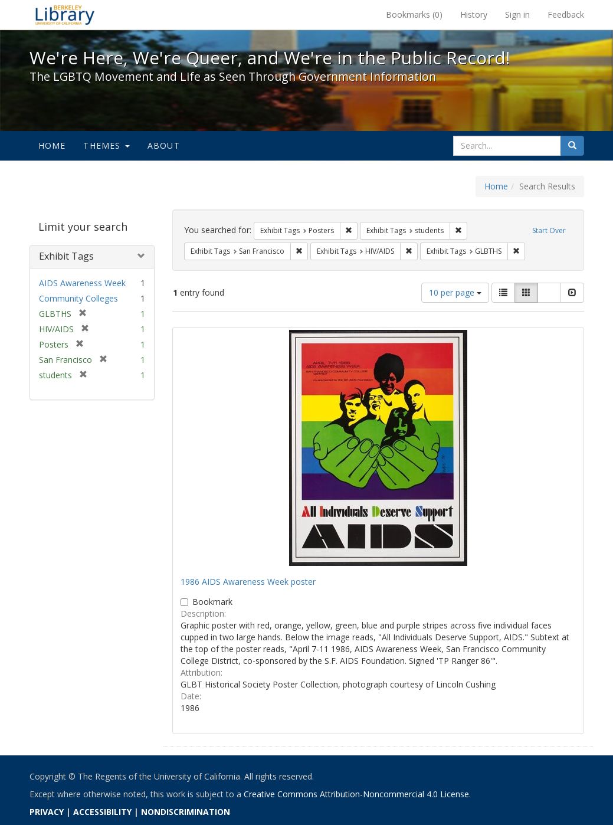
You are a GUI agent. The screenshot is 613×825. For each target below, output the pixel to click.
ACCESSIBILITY (102, 811)
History (473, 14)
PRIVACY (46, 811)
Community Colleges (78, 298)
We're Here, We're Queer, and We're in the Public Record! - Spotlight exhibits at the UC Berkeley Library (65, 15)
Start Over (549, 230)
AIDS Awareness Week (82, 283)
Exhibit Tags (66, 256)
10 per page (455, 292)
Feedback (566, 14)
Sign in (517, 14)
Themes (106, 145)
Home (52, 145)
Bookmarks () (414, 14)
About (163, 145)
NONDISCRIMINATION (185, 811)
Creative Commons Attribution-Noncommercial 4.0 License (356, 794)
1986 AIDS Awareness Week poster (248, 581)
